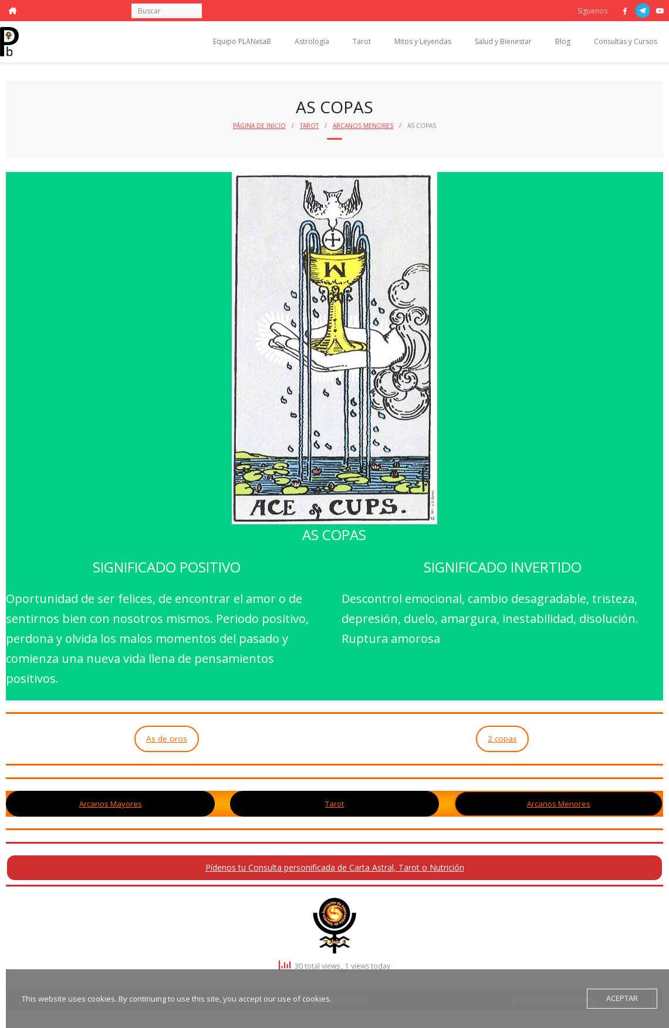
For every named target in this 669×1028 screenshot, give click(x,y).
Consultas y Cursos (625, 41)
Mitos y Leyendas (422, 41)
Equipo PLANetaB (242, 41)
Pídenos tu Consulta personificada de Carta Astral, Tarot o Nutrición (334, 867)
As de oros (166, 738)
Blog (562, 41)
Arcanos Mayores (110, 803)
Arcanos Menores (363, 126)
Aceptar (622, 998)
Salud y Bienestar (503, 41)
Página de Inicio (259, 126)
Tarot (362, 41)
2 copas (502, 738)
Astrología (312, 41)
